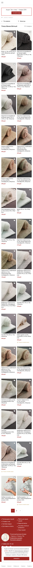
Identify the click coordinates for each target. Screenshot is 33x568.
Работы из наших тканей (23, 520)
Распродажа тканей (8, 519)
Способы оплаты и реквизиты (23, 526)
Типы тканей (21, 530)
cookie (6, 551)
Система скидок (7, 524)
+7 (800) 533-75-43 (7, 544)
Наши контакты (22, 523)
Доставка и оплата (7, 526)
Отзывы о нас (6, 521)
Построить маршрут (16, 540)
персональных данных (21, 551)
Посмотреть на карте (16, 538)
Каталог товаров (8, 17)
